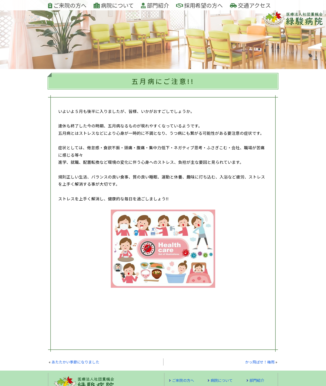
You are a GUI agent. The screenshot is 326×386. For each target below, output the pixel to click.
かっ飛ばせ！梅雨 (260, 362)
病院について (114, 5)
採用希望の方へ (199, 5)
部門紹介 (155, 5)
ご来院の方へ (67, 5)
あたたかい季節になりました (75, 362)
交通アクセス (250, 5)
